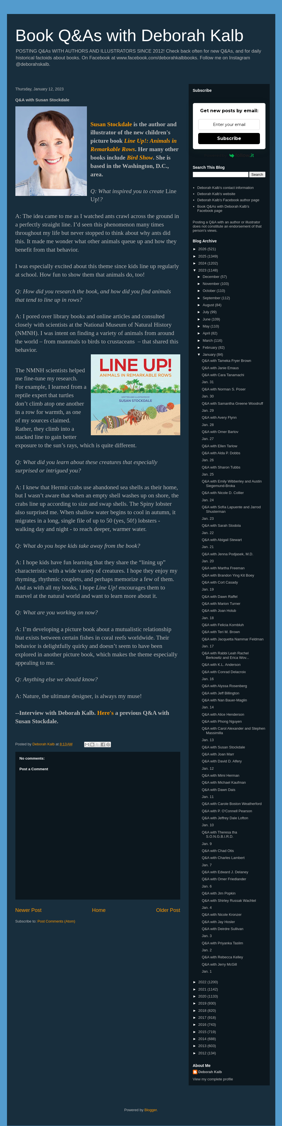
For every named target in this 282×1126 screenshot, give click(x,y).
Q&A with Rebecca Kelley (222, 957)
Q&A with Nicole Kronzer (221, 914)
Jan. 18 (208, 618)
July (206, 312)
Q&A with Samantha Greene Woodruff (232, 403)
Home (99, 910)
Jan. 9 (207, 844)
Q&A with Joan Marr (218, 754)
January (210, 354)
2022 (203, 982)
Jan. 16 (208, 679)
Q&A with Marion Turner (221, 603)
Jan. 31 (208, 382)
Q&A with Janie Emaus (220, 368)
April (207, 333)
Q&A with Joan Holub (219, 610)
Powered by (229, 155)
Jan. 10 (208, 825)
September (212, 298)
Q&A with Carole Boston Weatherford (232, 804)
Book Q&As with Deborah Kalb (129, 35)
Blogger (150, 1110)
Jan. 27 (208, 439)
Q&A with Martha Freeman (223, 568)
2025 (203, 256)
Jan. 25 (208, 474)
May (206, 326)
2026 (203, 249)
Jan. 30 (208, 396)
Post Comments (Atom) (56, 921)
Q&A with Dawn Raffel (220, 596)
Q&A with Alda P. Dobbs (221, 453)
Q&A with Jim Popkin (219, 893)
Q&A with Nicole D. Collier (223, 493)
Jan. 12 (208, 768)
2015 (203, 1032)
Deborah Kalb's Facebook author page (228, 200)
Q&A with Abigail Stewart (222, 540)
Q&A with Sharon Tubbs (221, 467)
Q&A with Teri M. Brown (221, 632)
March (208, 340)
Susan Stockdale (111, 124)
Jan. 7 (207, 865)
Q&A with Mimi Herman (220, 775)
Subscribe (229, 138)
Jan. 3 (207, 936)
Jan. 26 (208, 460)
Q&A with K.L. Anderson (221, 665)
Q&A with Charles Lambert (223, 858)
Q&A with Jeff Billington (220, 693)
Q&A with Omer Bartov (220, 432)
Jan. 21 (208, 547)
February (210, 347)
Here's (105, 713)
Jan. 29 (208, 410)
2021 (203, 989)
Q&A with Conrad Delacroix (224, 672)
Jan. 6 (207, 886)
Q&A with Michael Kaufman (224, 782)
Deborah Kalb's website (216, 194)
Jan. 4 (207, 907)
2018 (203, 1010)
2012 (203, 1053)
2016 (203, 1024)
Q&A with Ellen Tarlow (219, 446)
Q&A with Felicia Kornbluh (223, 625)
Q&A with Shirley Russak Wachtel (229, 900)
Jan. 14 (208, 707)
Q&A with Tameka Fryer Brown (226, 361)
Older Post (168, 910)
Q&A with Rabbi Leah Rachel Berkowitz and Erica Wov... (225, 655)
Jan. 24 (208, 500)
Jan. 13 (208, 740)
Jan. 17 (208, 646)
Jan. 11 (208, 797)
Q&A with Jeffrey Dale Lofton (225, 818)
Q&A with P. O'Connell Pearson (227, 811)
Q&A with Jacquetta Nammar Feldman (233, 639)
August (209, 305)
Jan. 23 (208, 518)
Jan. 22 (208, 533)
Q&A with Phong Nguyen (222, 721)
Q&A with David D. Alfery (222, 761)
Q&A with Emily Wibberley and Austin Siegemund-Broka (232, 483)
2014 (203, 1039)
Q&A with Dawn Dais (218, 790)
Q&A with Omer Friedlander (224, 879)
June (207, 319)
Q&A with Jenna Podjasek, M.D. (227, 554)
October (210, 291)
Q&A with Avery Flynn (219, 417)
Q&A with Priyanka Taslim (222, 943)
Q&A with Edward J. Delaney (225, 872)
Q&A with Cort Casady (220, 582)
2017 (203, 1017)
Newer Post (28, 910)
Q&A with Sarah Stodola (221, 525)
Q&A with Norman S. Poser (224, 389)
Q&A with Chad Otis (218, 851)
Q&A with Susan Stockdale (223, 747)
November (212, 284)
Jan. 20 (208, 561)
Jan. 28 (208, 425)
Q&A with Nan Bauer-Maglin (224, 700)
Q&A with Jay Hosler (218, 922)
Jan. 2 (207, 950)
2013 (203, 1046)
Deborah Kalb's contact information (225, 188)
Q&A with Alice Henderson (223, 714)
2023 (203, 270)
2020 (203, 996)
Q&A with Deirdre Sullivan (222, 929)
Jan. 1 (207, 971)
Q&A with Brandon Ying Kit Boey (228, 575)
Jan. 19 (208, 589)
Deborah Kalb (210, 1072)
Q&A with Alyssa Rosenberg (224, 686)
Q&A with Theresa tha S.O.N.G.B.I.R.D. (219, 834)
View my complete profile (213, 1079)
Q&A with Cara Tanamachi (223, 375)
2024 (203, 263)
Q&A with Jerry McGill (219, 964)
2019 (203, 1003)
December (212, 277)
